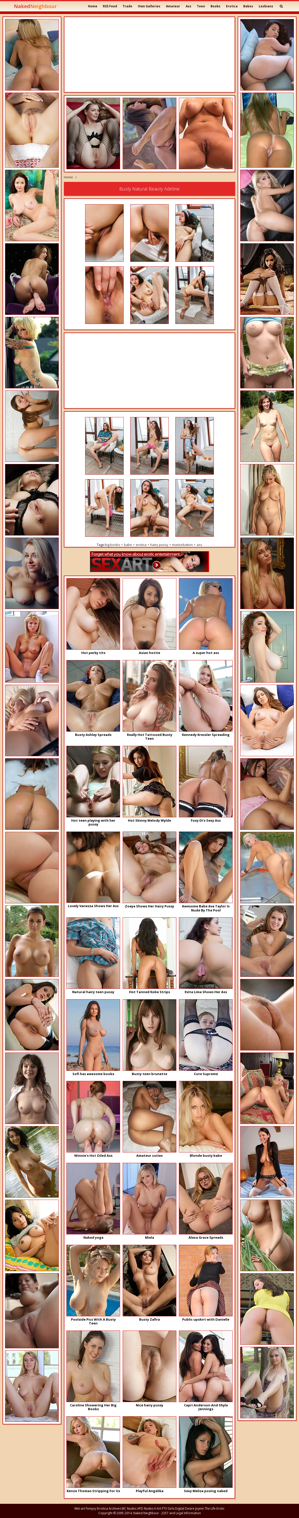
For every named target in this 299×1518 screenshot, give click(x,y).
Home (92, 6)
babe (128, 544)
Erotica (232, 6)
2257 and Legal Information (181, 1513)
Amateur (173, 6)
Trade (127, 6)
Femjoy (91, 1508)
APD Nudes (145, 1508)
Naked (35, 6)
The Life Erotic (214, 1508)
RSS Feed (110, 6)
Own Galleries (149, 6)
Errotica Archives (109, 1508)
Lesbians (266, 6)
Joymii (199, 1508)
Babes (248, 6)
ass (199, 544)
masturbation (182, 544)
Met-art (79, 1508)
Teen (201, 6)
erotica (141, 544)
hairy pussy (159, 544)
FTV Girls (168, 1508)
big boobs (112, 544)
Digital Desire (184, 1508)
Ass (188, 6)
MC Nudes (129, 1508)
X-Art (157, 1508)
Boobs (215, 6)
